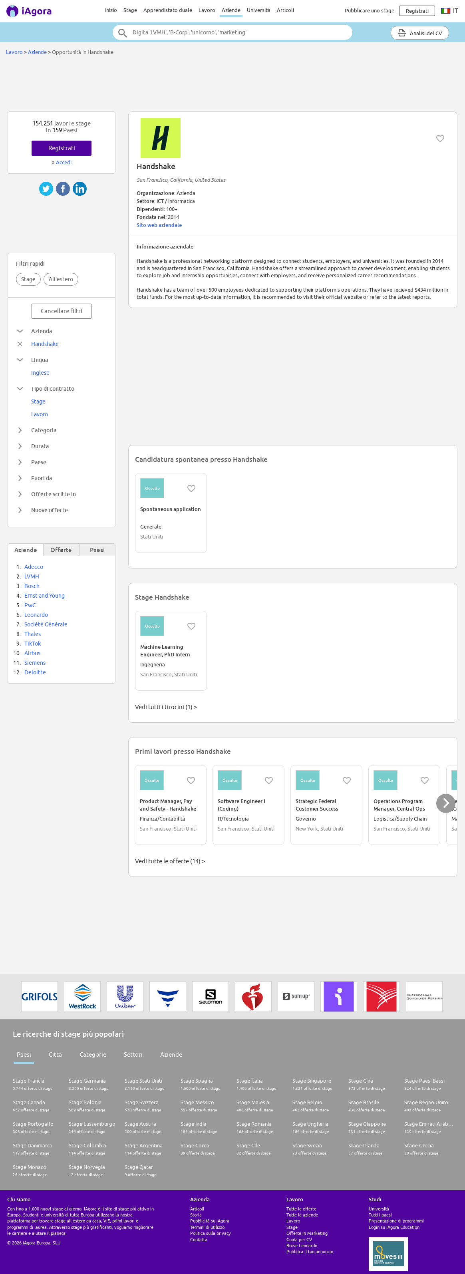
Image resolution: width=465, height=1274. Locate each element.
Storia (196, 1214)
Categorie (92, 1054)
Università (258, 10)
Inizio (111, 10)
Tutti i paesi (380, 1214)
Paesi (24, 1054)
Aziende (231, 10)
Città (55, 1054)
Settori (133, 1054)
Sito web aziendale (159, 225)
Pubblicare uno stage (369, 10)
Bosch (32, 586)
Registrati (61, 148)
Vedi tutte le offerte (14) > (170, 861)
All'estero (61, 279)
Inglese (40, 373)
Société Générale (46, 624)
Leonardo (36, 615)
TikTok (32, 643)
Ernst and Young (44, 595)
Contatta (198, 1239)
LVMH (31, 576)
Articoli (285, 10)
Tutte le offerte (301, 1208)
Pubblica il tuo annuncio (309, 1251)
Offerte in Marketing (307, 1233)
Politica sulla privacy (210, 1233)
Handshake (45, 344)
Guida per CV (299, 1239)
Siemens (35, 663)
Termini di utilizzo (207, 1227)
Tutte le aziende (302, 1214)
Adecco (33, 567)
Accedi (64, 162)
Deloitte (35, 672)
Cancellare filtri (61, 311)
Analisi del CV (419, 32)
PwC (30, 605)
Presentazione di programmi (396, 1220)
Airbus (32, 653)
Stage (130, 10)
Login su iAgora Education (394, 1227)
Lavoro (207, 10)
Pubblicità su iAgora (209, 1220)
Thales (32, 634)
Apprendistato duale (167, 10)
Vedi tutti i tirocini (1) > (166, 707)
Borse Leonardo (301, 1245)
